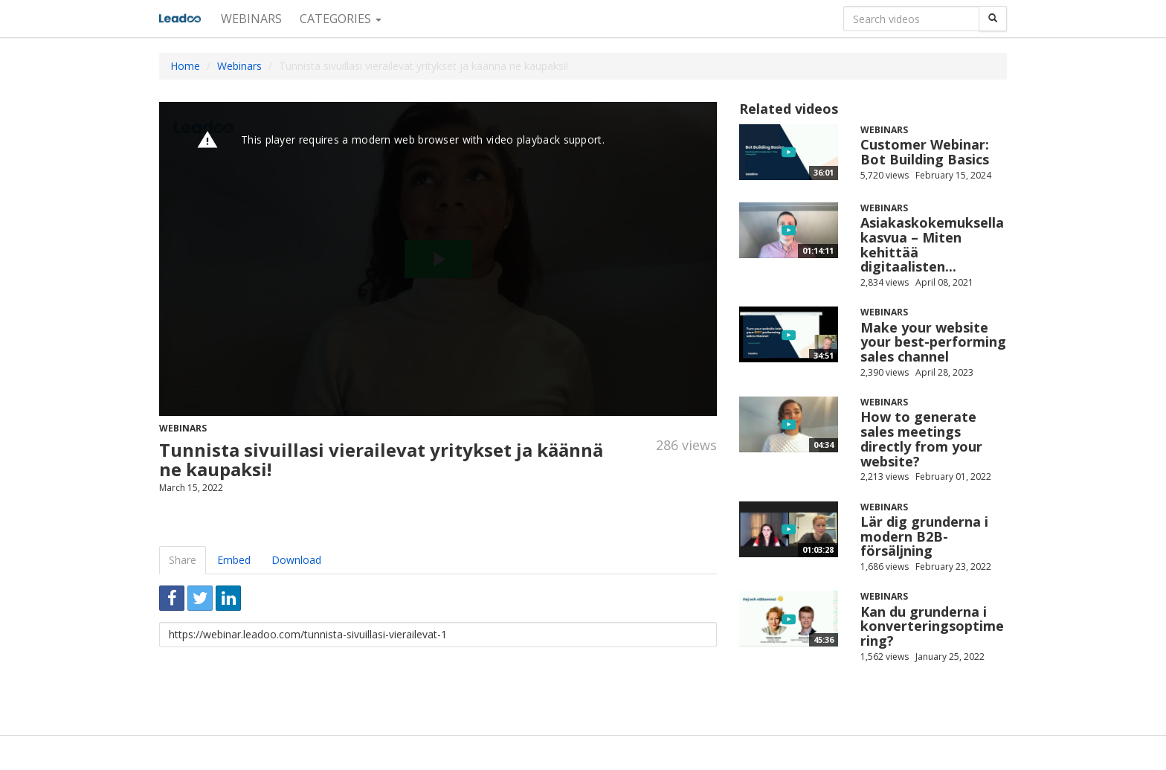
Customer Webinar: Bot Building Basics (924, 151)
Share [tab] (182, 560)
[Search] (993, 18)
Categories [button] (340, 18)
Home (185, 66)
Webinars (251, 18)
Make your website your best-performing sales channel (933, 342)
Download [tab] (296, 560)
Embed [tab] (234, 560)
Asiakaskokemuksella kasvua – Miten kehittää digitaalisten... (932, 244)
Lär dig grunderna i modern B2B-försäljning (924, 536)
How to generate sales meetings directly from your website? (921, 438)
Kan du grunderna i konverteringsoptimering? (932, 626)
